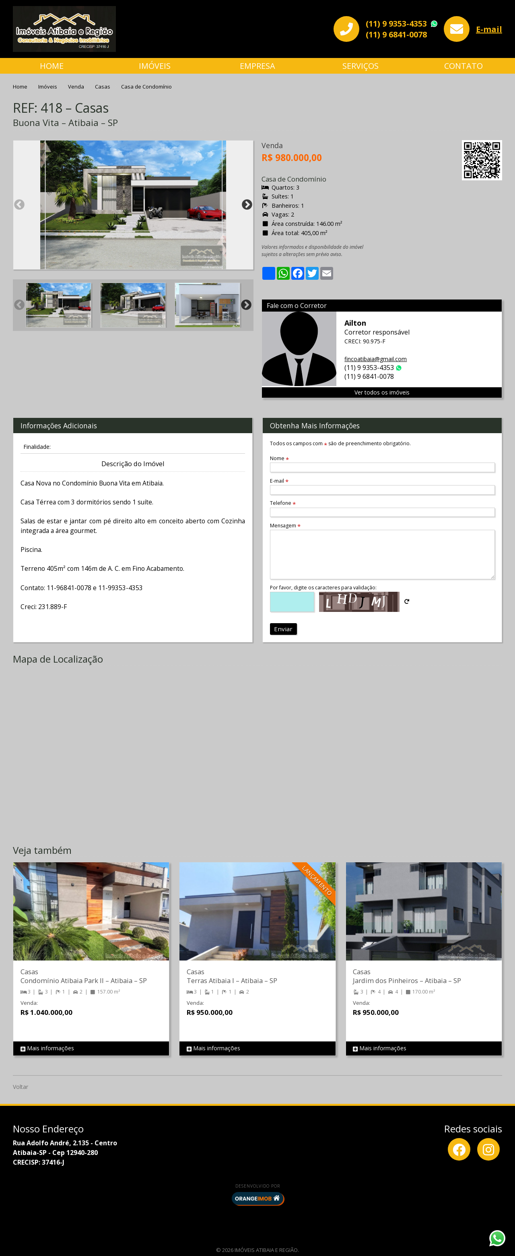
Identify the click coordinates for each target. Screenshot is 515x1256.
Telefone (283, 503)
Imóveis (155, 65)
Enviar (283, 629)
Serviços (360, 65)
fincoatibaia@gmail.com (375, 359)
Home (52, 65)
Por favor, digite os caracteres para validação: (323, 587)
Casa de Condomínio (146, 86)
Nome (279, 458)
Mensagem (285, 525)
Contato (463, 65)
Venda (76, 86)
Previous (19, 205)
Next (247, 205)
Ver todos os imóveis (382, 392)
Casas (103, 86)
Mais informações (47, 1048)
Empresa (257, 65)
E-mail (489, 29)
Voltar (20, 1087)
